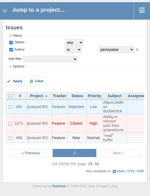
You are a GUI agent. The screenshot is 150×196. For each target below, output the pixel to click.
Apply (17, 81)
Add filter (15, 59)
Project (36, 96)
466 (19, 138)
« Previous (31, 153)
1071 (19, 123)
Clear (39, 81)
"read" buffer (108, 137)
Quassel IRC (37, 107)
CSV (131, 171)
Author (19, 49)
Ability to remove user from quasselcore (113, 123)
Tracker (60, 96)
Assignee (136, 96)
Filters (17, 36)
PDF (140, 171)
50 (97, 164)
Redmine (59, 186)
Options (18, 66)
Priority (94, 96)
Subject (115, 96)
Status (19, 42)
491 (19, 107)
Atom (121, 171)
